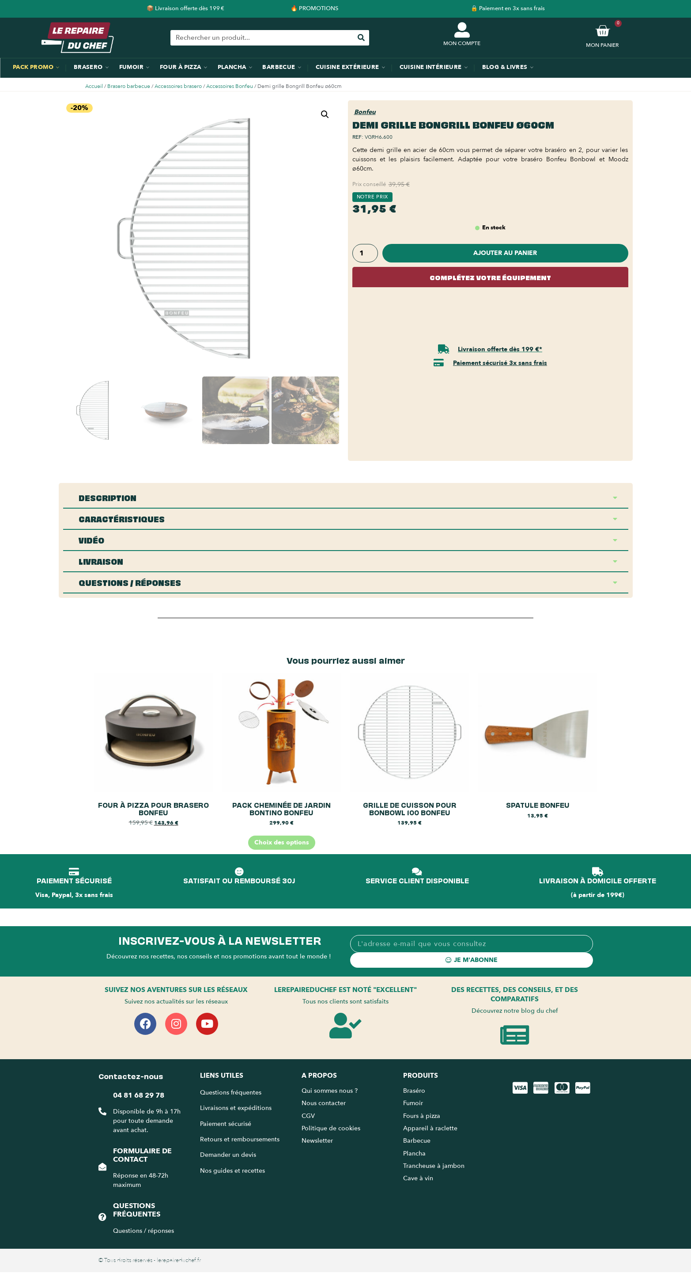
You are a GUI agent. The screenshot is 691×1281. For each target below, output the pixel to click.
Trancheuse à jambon (433, 1166)
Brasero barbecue (128, 86)
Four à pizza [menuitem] (180, 67)
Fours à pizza (421, 1116)
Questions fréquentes (136, 1210)
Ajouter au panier (505, 253)
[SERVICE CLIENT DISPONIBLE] (417, 871)
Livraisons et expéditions (236, 1108)
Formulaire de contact (142, 1155)
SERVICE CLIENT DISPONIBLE (417, 880)
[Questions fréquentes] (102, 1217)
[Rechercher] (361, 38)
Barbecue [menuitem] (278, 67)
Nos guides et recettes (232, 1171)
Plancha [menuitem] (232, 67)
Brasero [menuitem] (88, 67)
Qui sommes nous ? (330, 1091)
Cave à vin (418, 1178)
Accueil (94, 86)
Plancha (414, 1153)
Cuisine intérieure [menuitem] (431, 67)
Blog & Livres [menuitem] (505, 67)
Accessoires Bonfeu (229, 86)
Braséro (414, 1091)
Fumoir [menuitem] (131, 67)
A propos (319, 1075)
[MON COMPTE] (462, 30)
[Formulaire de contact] (102, 1167)
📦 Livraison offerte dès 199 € (185, 8)
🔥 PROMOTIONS (314, 8)
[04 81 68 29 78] (102, 1111)
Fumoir (413, 1103)
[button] (325, 114)
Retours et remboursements (239, 1139)
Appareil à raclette (431, 1128)
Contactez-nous (130, 1075)
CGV (308, 1116)
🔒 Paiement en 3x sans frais (508, 8)
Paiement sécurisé (225, 1124)
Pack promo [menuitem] (33, 67)
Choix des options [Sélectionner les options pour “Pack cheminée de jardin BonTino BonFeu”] (281, 842)
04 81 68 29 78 (138, 1095)
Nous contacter (324, 1103)
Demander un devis (228, 1155)
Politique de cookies (331, 1128)
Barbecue (416, 1141)
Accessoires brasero (178, 86)
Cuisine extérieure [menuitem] (347, 67)
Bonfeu (365, 112)
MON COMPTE (461, 43)
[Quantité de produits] (365, 253)
